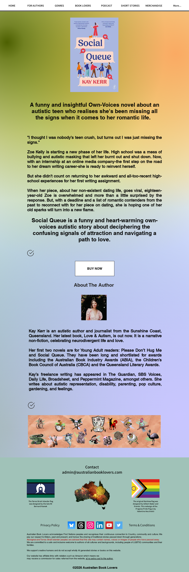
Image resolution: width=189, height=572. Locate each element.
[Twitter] (118, 525)
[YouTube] (109, 525)
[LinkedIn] (100, 525)
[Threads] (81, 525)
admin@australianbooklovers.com (92, 472)
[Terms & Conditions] (141, 525)
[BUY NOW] (94, 268)
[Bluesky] (71, 525)
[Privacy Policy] (50, 525)
